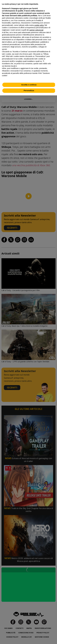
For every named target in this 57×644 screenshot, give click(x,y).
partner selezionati (36, 30)
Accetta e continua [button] (28, 85)
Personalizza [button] (29, 90)
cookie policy (39, 25)
